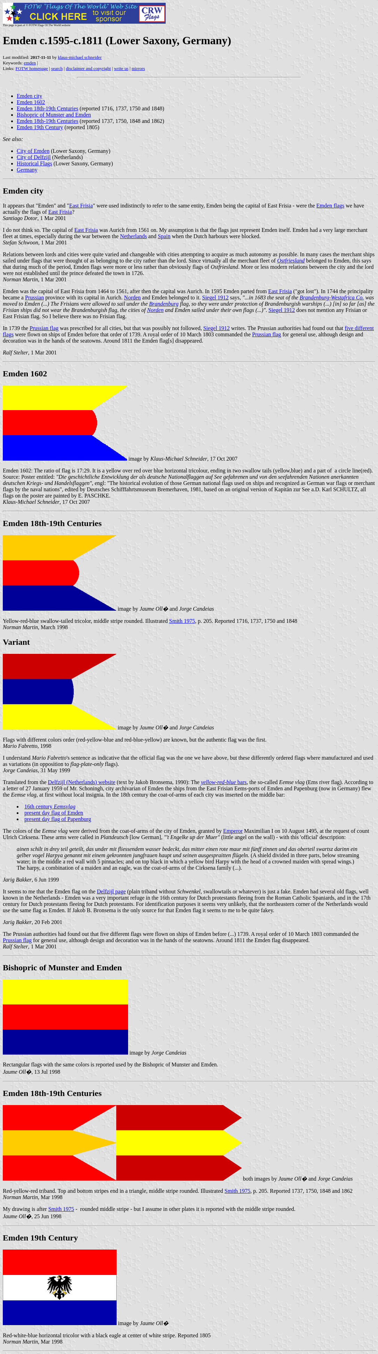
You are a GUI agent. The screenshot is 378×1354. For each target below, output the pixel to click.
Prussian (34, 297)
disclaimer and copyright (88, 68)
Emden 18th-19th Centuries (47, 108)
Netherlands (133, 236)
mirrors (138, 68)
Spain (164, 236)
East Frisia (81, 206)
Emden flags (330, 206)
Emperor (233, 831)
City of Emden (33, 151)
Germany (27, 170)
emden (30, 62)
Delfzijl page (111, 891)
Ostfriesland (291, 261)
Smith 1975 (182, 621)
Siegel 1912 (215, 297)
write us (121, 68)
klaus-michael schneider (80, 57)
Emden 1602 (31, 102)
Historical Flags (34, 163)
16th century (50, 806)
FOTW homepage (31, 68)
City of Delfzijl (34, 157)
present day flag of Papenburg (57, 819)
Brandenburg (164, 304)
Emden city (29, 96)
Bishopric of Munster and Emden (54, 115)
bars (223, 782)
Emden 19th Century (40, 127)
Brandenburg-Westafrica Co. (332, 297)
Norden (132, 297)
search (57, 68)
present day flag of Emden (53, 813)
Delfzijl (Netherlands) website (82, 782)
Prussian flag (44, 328)
